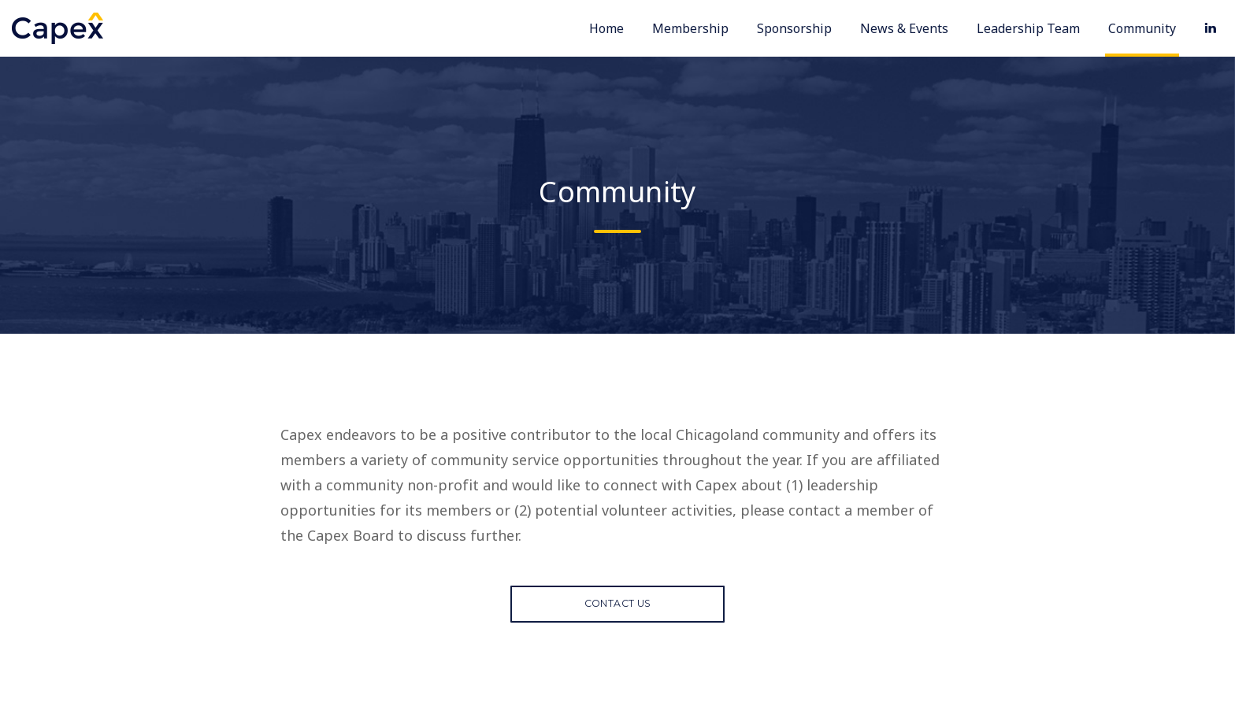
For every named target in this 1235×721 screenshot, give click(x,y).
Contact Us (618, 608)
